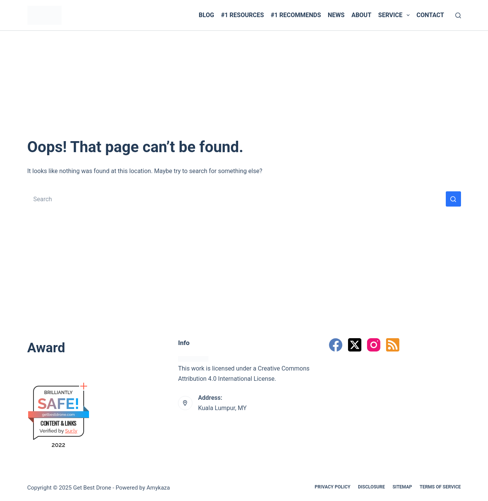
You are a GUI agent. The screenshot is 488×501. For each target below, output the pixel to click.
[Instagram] (373, 344)
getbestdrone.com (58, 414)
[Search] (458, 15)
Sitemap (402, 487)
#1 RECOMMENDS (296, 15)
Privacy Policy (332, 487)
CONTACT (430, 15)
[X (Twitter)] (354, 344)
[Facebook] (335, 344)
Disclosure (371, 487)
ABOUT (361, 15)
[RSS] (392, 344)
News (336, 15)
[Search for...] (236, 199)
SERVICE (395, 15)
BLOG (206, 15)
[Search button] (453, 199)
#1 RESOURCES (242, 15)
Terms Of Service (440, 487)
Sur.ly (71, 431)
